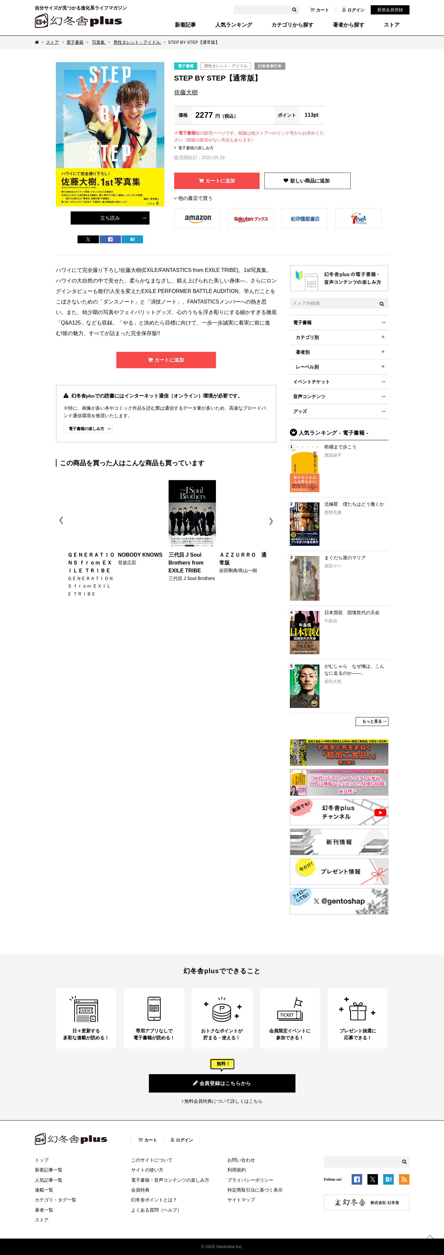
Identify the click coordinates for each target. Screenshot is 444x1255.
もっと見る (372, 721)
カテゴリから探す (292, 25)
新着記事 (185, 25)
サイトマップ (241, 1199)
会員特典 (140, 1190)
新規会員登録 (390, 9)
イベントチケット (311, 381)
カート (319, 9)
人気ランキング (233, 25)
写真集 (99, 42)
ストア (392, 25)
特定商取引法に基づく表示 (255, 1190)
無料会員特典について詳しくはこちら (223, 1101)
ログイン (353, 9)
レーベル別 (307, 367)
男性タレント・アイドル (137, 42)
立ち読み (110, 218)
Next (272, 521)
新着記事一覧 (48, 1169)
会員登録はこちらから (222, 1083)
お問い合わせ (241, 1160)
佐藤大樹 (186, 92)
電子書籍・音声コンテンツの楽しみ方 (170, 1180)
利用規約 (236, 1169)
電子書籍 (74, 42)
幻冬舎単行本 (270, 66)
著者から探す (348, 25)
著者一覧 (44, 1210)
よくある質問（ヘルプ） (156, 1210)
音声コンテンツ (309, 396)
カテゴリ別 (307, 337)
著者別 (303, 352)
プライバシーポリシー (250, 1180)
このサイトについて (152, 1160)
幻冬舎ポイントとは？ (154, 1199)
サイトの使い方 (147, 1169)
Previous (62, 521)
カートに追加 (220, 180)
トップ (42, 1160)
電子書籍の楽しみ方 (196, 148)
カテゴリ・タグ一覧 (55, 1199)
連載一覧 (44, 1190)
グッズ (300, 411)
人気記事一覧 (48, 1180)
